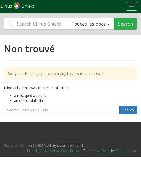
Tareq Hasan (126, 150)
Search (125, 24)
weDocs (103, 150)
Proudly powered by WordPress (53, 150)
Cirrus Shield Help (32, 6)
